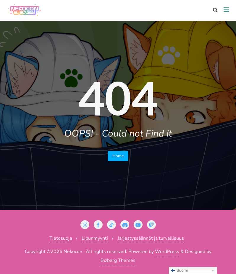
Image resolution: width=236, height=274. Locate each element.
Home (118, 156)
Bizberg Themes (118, 260)
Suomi (179, 270)
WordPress (167, 251)
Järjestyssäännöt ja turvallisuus (151, 238)
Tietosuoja (60, 238)
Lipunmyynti (95, 238)
